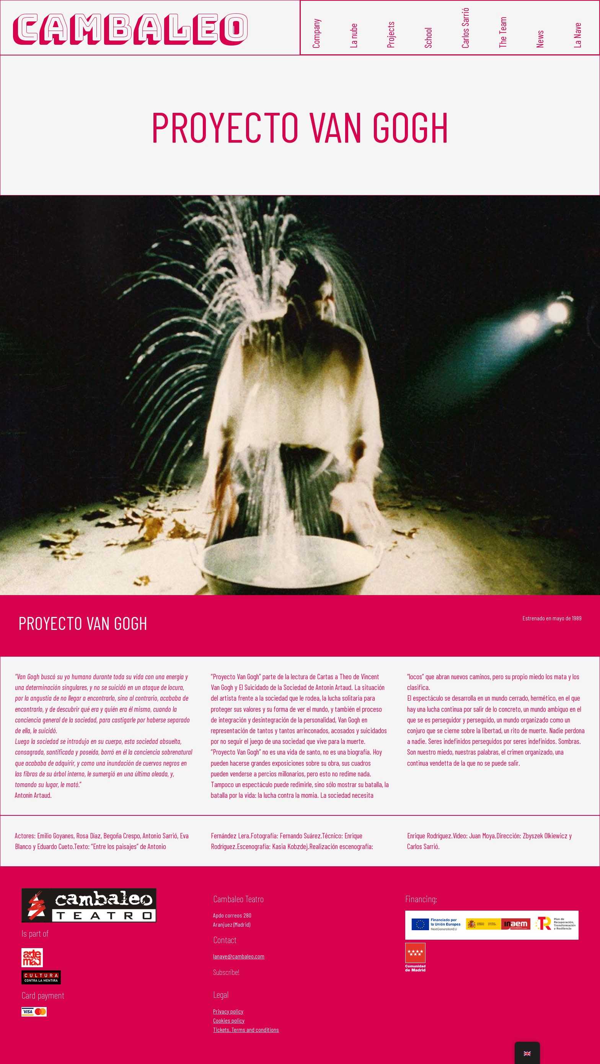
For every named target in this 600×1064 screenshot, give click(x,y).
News (540, 48)
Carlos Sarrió (465, 37)
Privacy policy (228, 1019)
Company (316, 43)
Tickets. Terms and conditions (246, 1037)
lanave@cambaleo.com (238, 964)
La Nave (577, 44)
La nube (353, 45)
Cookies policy (229, 1028)
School (428, 47)
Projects (390, 44)
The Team (503, 42)
